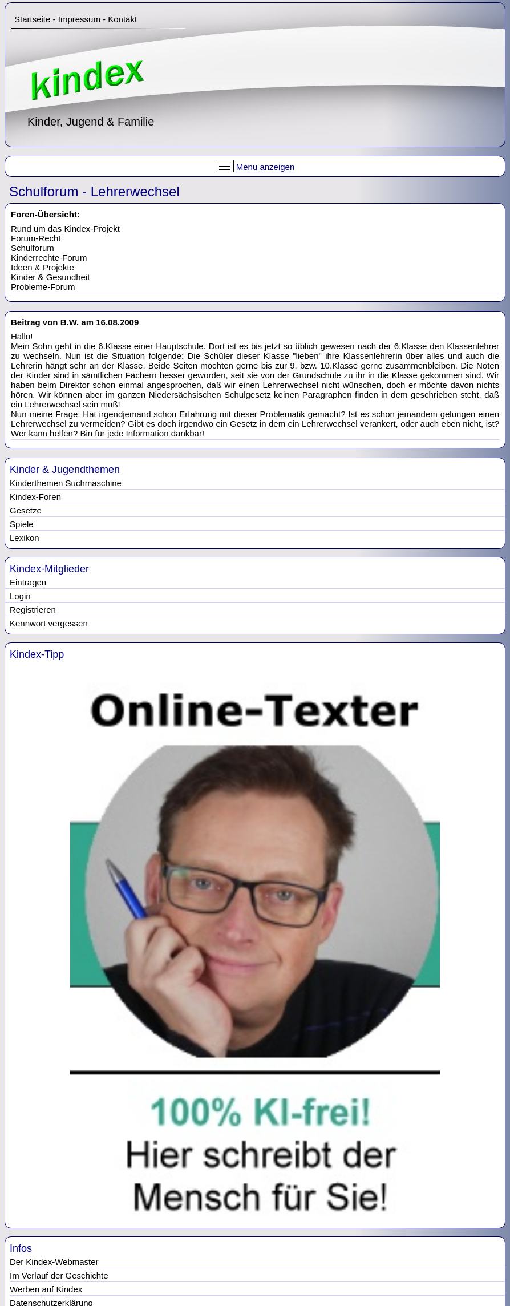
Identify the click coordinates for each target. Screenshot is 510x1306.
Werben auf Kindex (46, 1289)
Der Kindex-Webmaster (54, 1262)
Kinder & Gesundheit (50, 277)
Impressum (79, 19)
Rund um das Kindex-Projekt (65, 228)
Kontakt (122, 19)
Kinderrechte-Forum (49, 257)
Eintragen (28, 582)
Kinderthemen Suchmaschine (66, 483)
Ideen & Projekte (42, 267)
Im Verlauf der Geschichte (59, 1275)
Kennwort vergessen (49, 623)
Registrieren (33, 609)
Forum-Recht (36, 238)
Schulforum (32, 248)
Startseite (32, 19)
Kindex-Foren (35, 497)
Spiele (22, 524)
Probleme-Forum (43, 287)
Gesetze (26, 510)
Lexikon (24, 538)
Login (20, 596)
